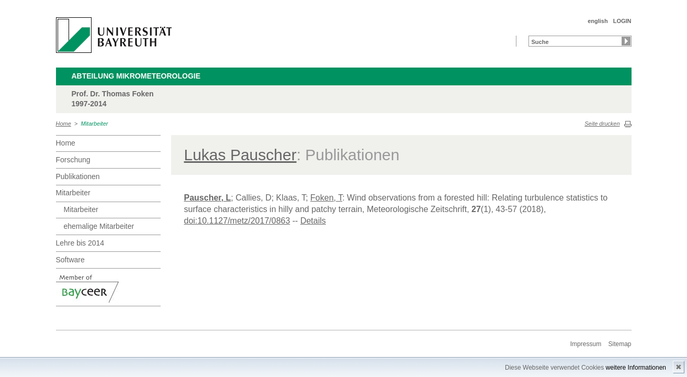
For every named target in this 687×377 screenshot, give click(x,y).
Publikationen (78, 176)
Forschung (73, 160)
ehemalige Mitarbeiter (99, 226)
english (598, 21)
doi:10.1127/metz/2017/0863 (237, 220)
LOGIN (622, 21)
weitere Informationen (636, 367)
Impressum (585, 344)
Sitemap (619, 344)
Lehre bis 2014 (80, 243)
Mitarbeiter (94, 123)
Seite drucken (602, 123)
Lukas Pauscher (240, 154)
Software (70, 260)
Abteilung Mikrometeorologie (136, 76)
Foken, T (326, 197)
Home (63, 123)
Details (313, 220)
